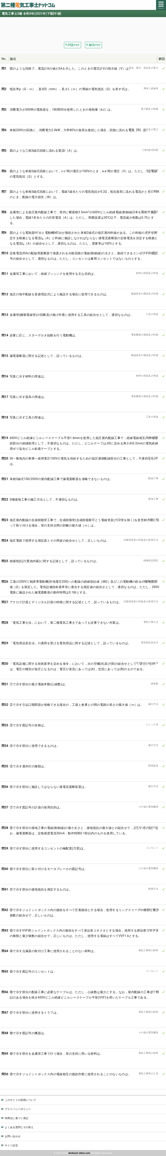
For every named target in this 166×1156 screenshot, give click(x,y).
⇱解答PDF (93, 45)
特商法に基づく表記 (16, 1118)
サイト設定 (11, 1145)
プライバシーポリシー (18, 1109)
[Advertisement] (83, 27)
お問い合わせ (13, 1136)
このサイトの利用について (20, 1100)
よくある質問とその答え (19, 1127)
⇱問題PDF (72, 45)
